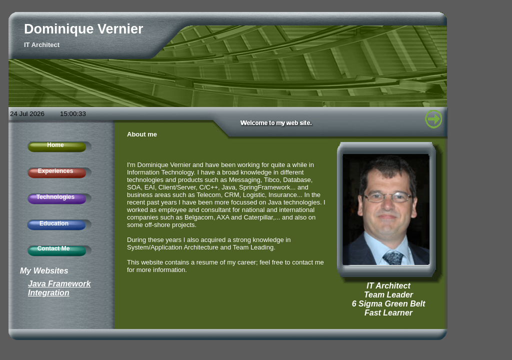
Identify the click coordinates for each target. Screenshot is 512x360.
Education (54, 223)
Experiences (56, 171)
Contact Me (54, 248)
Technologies (55, 197)
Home (55, 145)
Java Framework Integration (59, 288)
